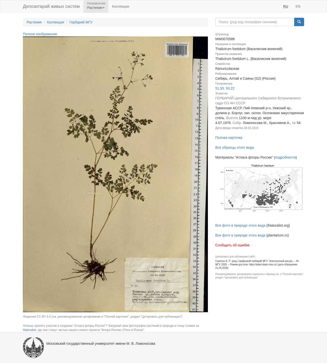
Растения (34, 22)
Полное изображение (40, 34)
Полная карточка (228, 138)
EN (298, 6)
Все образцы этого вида (234, 147)
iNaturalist (29, 330)
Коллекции (120, 6)
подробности (285, 157)
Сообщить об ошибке (232, 245)
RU (285, 6)
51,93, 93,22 (225, 88)
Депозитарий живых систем (51, 6)
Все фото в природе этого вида (240, 225)
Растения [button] (96, 8)
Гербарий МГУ (81, 22)
